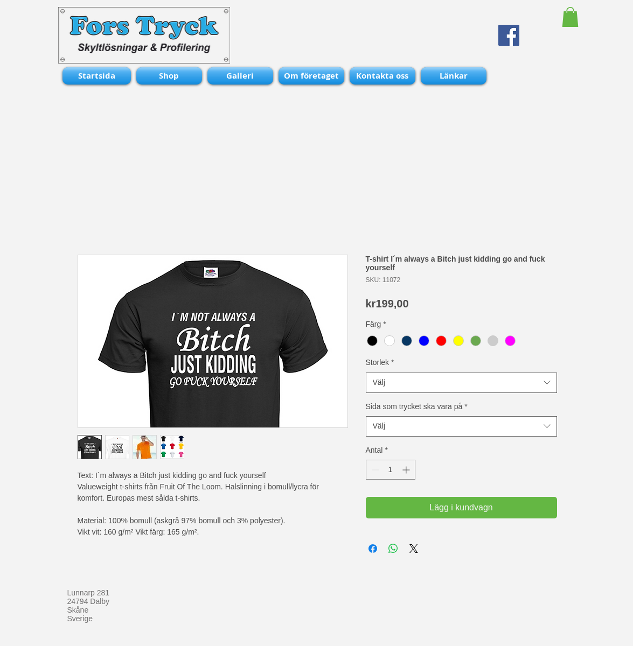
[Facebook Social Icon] (508, 35)
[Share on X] (413, 548)
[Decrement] (374, 469)
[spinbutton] (390, 469)
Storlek (380, 362)
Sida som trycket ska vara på (417, 406)
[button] (570, 17)
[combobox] (461, 383)
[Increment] (407, 469)
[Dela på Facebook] (372, 548)
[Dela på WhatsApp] (393, 548)
